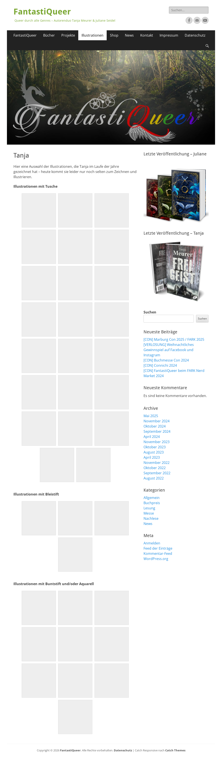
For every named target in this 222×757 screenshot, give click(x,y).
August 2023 (154, 452)
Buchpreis (152, 502)
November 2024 (157, 421)
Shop (114, 35)
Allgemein (152, 497)
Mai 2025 (151, 415)
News (129, 35)
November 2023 (157, 441)
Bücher (49, 35)
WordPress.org (156, 558)
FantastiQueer (42, 11)
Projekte (68, 35)
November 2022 (157, 462)
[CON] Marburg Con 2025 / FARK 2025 (174, 339)
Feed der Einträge (158, 548)
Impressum (169, 35)
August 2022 (154, 478)
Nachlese (151, 518)
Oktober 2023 (155, 447)
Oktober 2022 (155, 467)
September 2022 (157, 473)
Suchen (150, 312)
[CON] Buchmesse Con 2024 (166, 360)
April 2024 (152, 436)
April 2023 (152, 457)
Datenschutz (195, 35)
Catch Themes (175, 750)
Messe (149, 513)
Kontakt (146, 35)
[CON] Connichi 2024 (160, 365)
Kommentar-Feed (158, 553)
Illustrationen (92, 35)
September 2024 (157, 431)
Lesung (149, 508)
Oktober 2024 (155, 426)
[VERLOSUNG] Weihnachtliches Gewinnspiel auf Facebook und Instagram (169, 349)
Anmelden (152, 543)
